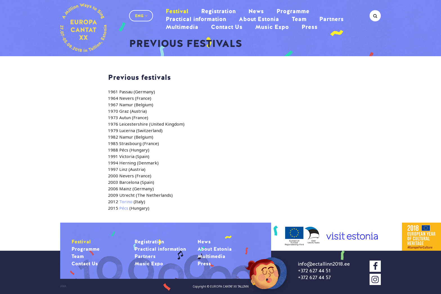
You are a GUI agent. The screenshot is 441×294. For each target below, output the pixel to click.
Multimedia (182, 27)
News (256, 11)
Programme (292, 11)
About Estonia (259, 19)
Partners (331, 19)
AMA (63, 286)
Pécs (124, 208)
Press (310, 27)
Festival (177, 11)
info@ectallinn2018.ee (324, 264)
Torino (125, 201)
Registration (218, 11)
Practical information (196, 19)
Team (299, 19)
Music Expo (272, 27)
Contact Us (226, 27)
